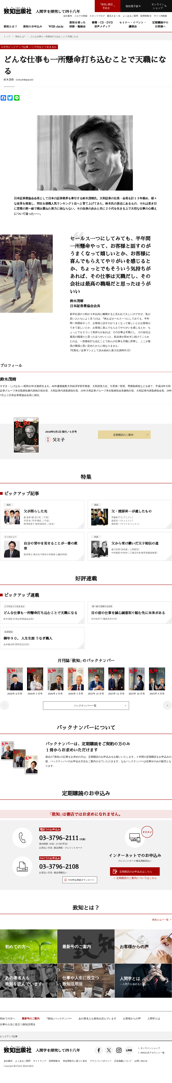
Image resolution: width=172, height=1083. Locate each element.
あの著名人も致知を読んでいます (97, 1018)
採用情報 (54, 1061)
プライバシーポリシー (101, 1061)
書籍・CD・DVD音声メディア (102, 24)
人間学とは (153, 1018)
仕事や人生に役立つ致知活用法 (17, 1024)
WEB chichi (55, 26)
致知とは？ (10, 26)
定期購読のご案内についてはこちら (136, 878)
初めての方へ (7, 1018)
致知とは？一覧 (160, 919)
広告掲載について (123, 1061)
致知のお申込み (32, 26)
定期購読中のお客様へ (160, 24)
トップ (7, 36)
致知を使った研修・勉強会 (77, 24)
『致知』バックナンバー (59, 1018)
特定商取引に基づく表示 (75, 1061)
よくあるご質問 (22, 1061)
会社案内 (8, 1061)
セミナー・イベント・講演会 (132, 24)
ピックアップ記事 (8, 1036)
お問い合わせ (140, 1061)
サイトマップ (39, 1061)
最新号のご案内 (30, 1018)
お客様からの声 (132, 1018)
